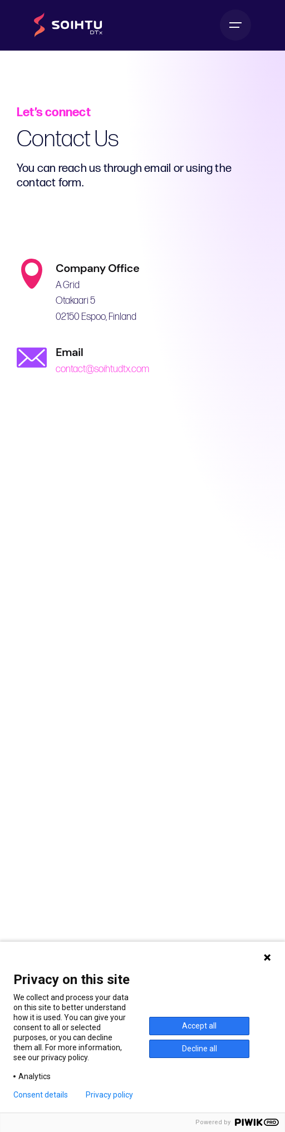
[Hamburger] (235, 25)
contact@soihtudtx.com (101, 369)
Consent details (40, 1094)
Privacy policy (109, 1094)
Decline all (199, 1048)
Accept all (199, 1025)
